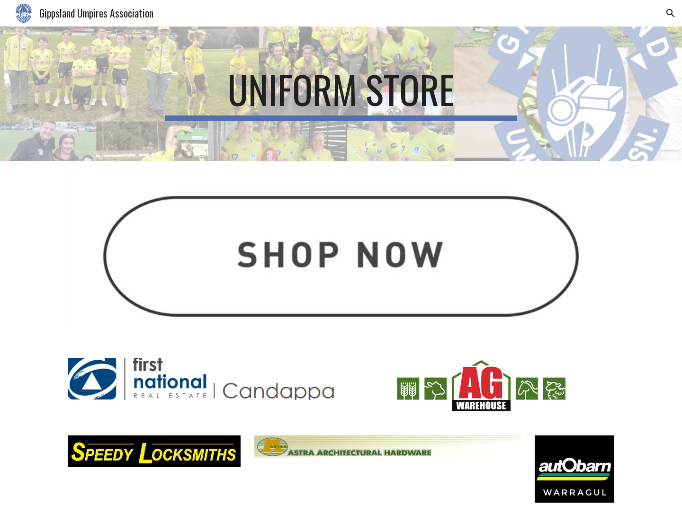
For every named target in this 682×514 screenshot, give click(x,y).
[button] (670, 13)
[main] (341, 93)
